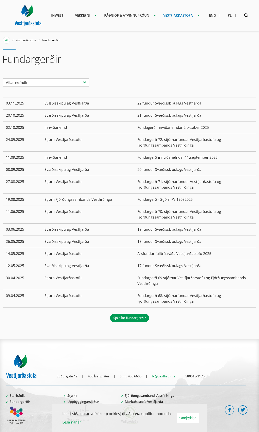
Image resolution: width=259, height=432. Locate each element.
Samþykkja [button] (187, 417)
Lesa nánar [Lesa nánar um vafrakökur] (71, 422)
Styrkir (72, 395)
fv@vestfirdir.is (163, 376)
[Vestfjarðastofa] (28, 15)
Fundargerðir (51, 40)
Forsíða (6, 40)
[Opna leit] (246, 16)
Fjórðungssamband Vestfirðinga (149, 395)
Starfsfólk (17, 395)
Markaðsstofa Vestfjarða (144, 401)
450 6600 (134, 376)
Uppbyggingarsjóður (83, 401)
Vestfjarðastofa (26, 40)
